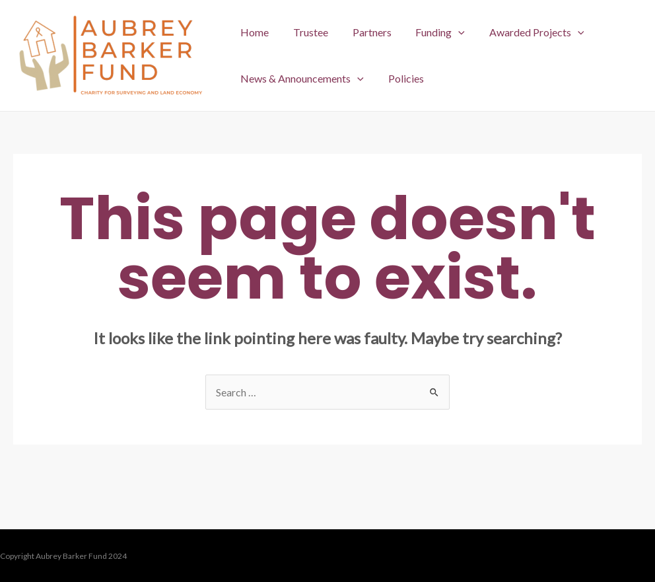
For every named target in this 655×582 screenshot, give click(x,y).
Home (253, 32)
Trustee (306, 32)
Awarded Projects (522, 32)
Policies (401, 78)
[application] (447, 32)
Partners (364, 32)
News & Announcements (300, 78)
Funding (429, 32)
